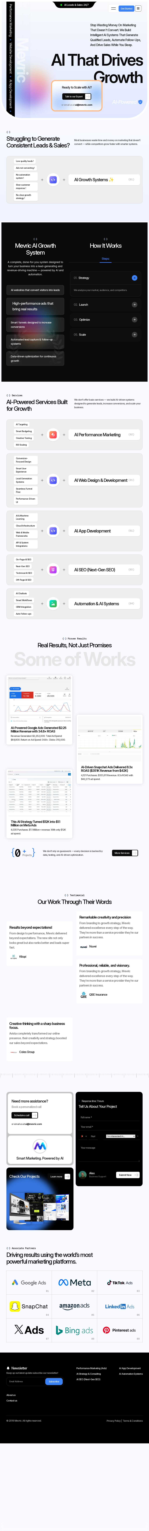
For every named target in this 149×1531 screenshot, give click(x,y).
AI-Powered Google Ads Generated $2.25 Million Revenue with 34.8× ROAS (38, 729)
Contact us (11, 1400)
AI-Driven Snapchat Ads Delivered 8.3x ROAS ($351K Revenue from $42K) (107, 768)
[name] (138, 8)
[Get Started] (126, 9)
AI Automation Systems (131, 1373)
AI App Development (92, 531)
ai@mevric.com (83, 105)
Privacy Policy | (114, 1420)
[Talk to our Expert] (76, 96)
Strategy (105, 278)
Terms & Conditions (133, 1420)
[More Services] (125, 853)
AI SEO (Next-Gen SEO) (94, 569)
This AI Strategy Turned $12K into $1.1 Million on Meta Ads (35, 823)
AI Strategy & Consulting (88, 1373)
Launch (105, 304)
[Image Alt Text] (7, 3)
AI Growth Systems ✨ (94, 179)
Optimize (105, 319)
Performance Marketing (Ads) (91, 1368)
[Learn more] (59, 1176)
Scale (105, 334)
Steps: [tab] (105, 258)
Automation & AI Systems (96, 603)
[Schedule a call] (24, 1115)
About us (10, 1395)
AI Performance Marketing (97, 434)
